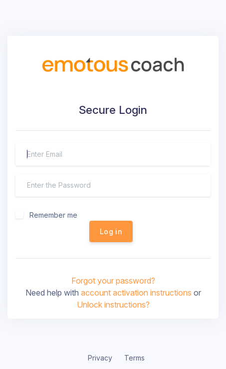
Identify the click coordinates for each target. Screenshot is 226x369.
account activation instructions (136, 293)
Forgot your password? (113, 281)
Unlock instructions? (113, 305)
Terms (134, 358)
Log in (111, 231)
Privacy (100, 358)
